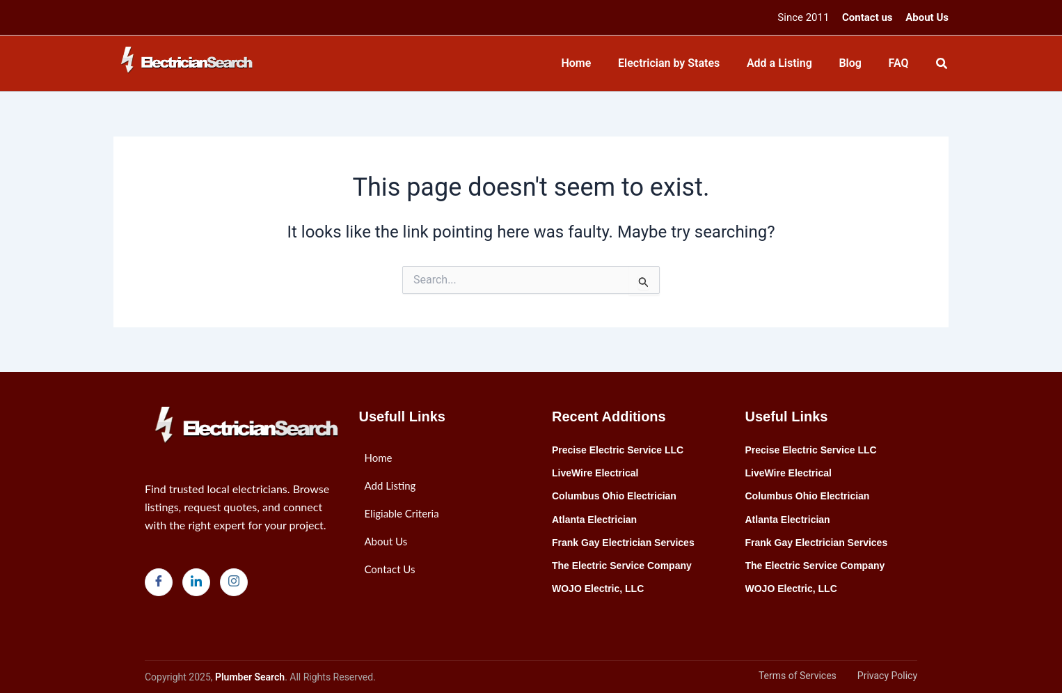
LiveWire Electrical (595, 472)
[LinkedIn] (196, 582)
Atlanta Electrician (594, 519)
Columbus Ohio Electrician (614, 495)
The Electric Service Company (622, 565)
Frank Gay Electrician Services (623, 542)
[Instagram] (234, 582)
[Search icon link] (942, 65)
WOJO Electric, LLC (598, 588)
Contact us (867, 17)
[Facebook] (159, 582)
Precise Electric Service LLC (617, 449)
